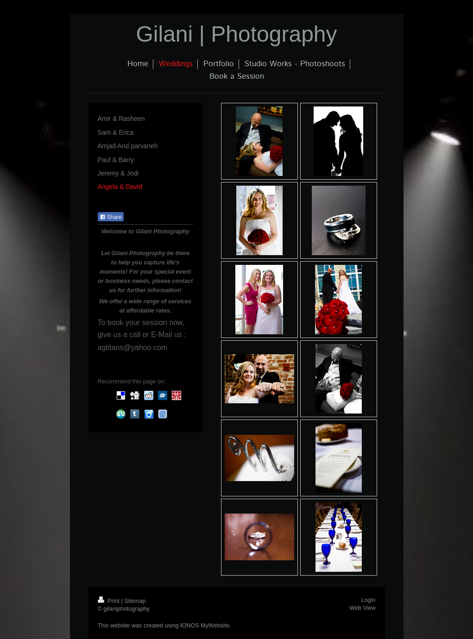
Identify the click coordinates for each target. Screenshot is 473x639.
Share (111, 217)
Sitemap (134, 601)
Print (109, 601)
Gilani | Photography (236, 34)
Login (368, 600)
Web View (362, 608)
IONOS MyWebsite (204, 625)
